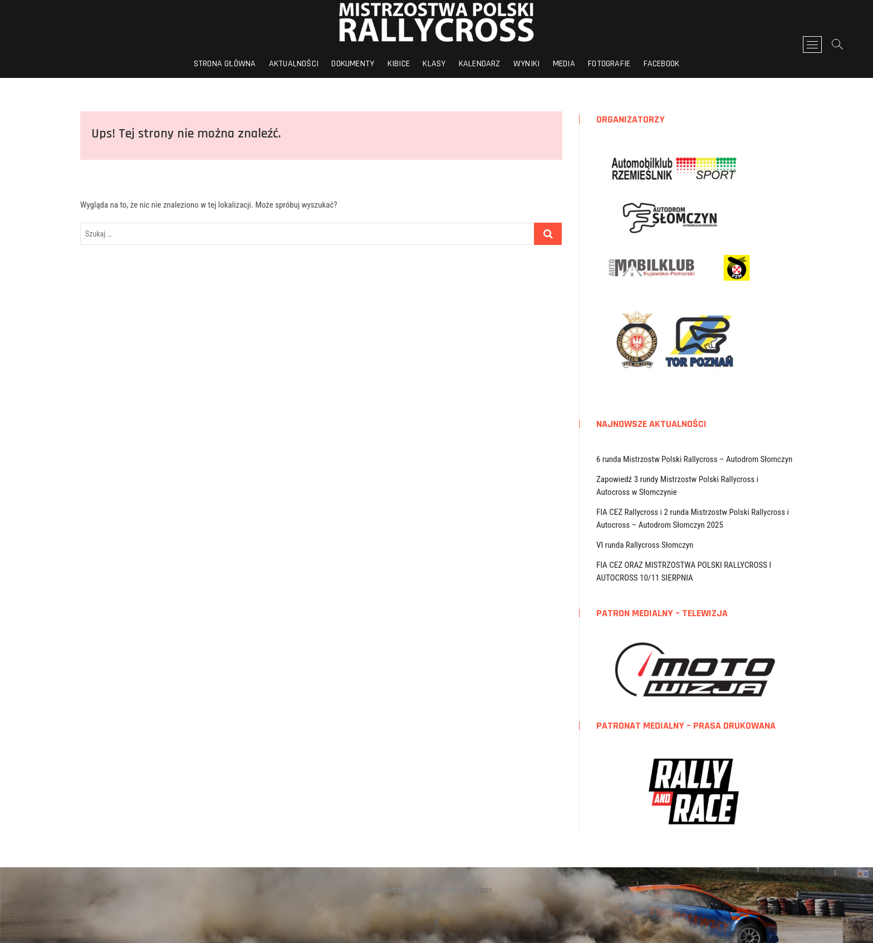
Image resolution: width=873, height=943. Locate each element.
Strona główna (225, 64)
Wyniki (526, 64)
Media (564, 64)
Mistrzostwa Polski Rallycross (427, 890)
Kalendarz (480, 64)
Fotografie (609, 64)
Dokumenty (352, 64)
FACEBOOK (662, 64)
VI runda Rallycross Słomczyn (644, 545)
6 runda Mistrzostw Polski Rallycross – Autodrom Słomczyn (694, 459)
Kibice (399, 64)
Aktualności (293, 64)
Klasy (434, 64)
